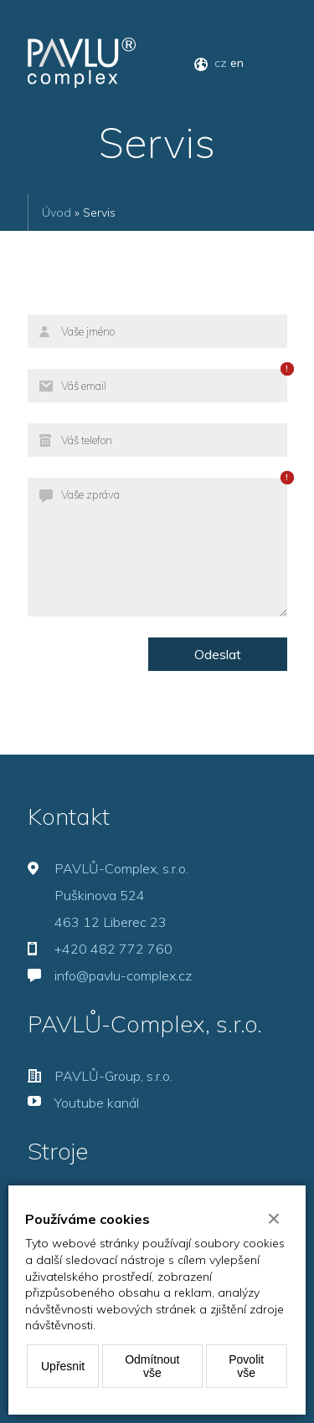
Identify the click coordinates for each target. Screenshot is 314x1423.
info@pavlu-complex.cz (123, 975)
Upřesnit (63, 1366)
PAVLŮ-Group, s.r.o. (113, 1076)
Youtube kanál (96, 1102)
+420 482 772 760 (113, 948)
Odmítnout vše (152, 1366)
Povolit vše (246, 1366)
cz (220, 62)
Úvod (56, 212)
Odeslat (217, 654)
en (237, 62)
